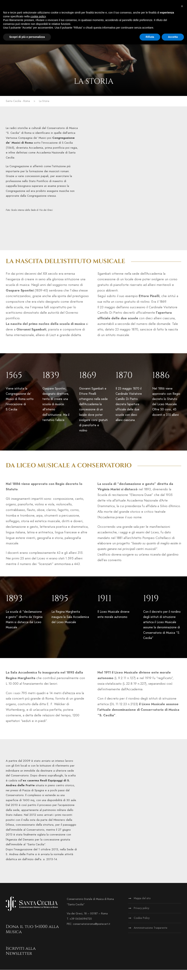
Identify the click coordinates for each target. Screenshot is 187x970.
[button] (182, 6)
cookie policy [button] (38, 16)
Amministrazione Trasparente (150, 928)
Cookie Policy (142, 918)
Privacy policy (141, 908)
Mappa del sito (142, 899)
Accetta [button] (173, 36)
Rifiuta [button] (150, 36)
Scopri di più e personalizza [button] (27, 36)
